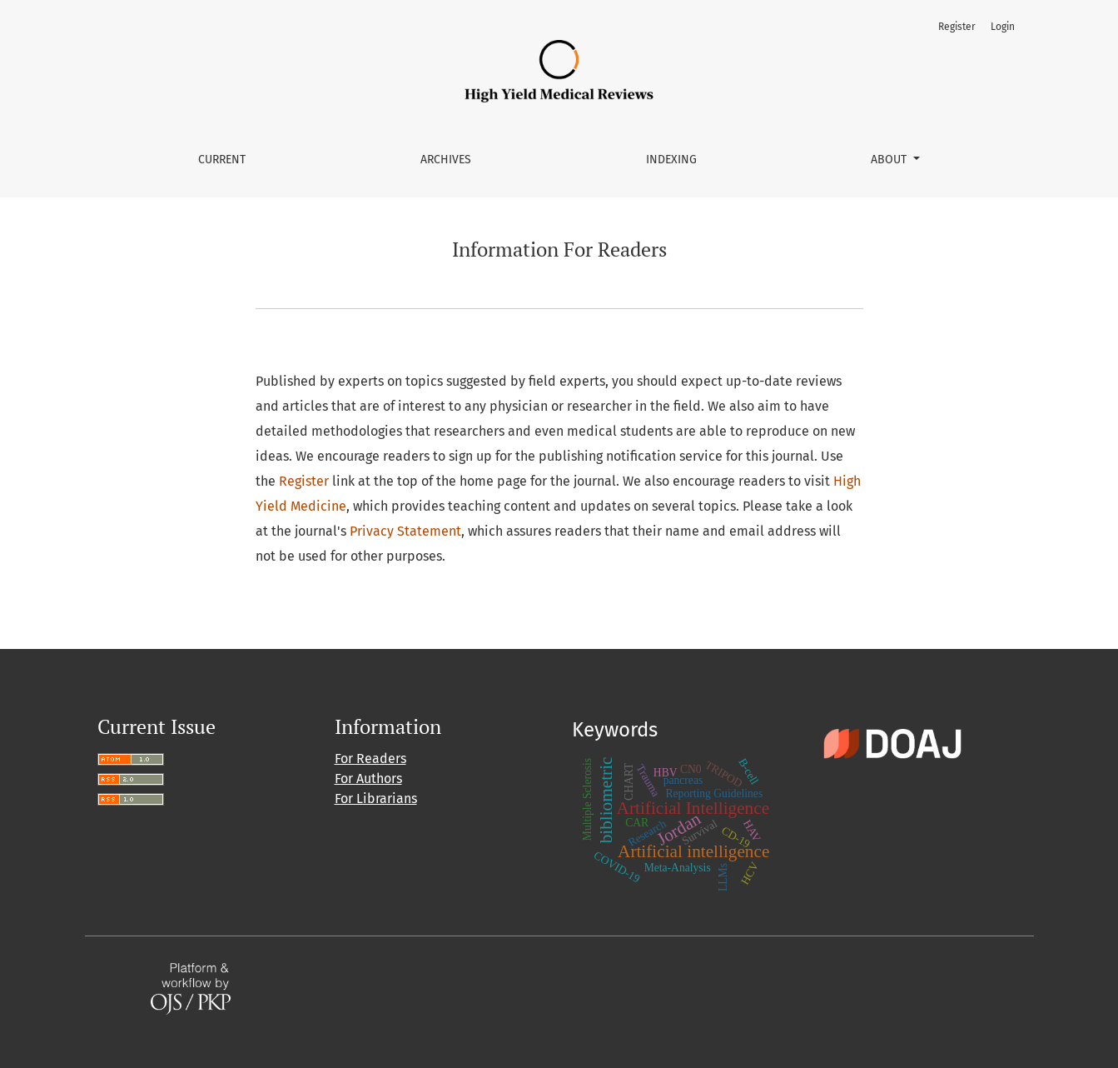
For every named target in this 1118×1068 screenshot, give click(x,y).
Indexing (671, 159)
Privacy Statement (405, 531)
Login (1003, 26)
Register (957, 26)
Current (222, 159)
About (890, 159)
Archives (445, 159)
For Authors (368, 778)
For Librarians (376, 798)
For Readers (370, 758)
